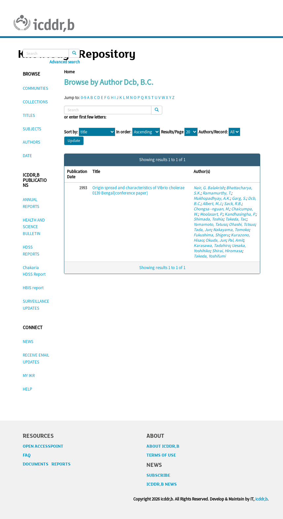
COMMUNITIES (35, 88)
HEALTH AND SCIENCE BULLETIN (34, 227)
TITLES (29, 115)
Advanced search (64, 62)
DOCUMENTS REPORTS (47, 464)
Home (69, 72)
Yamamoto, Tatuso (210, 224)
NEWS (28, 341)
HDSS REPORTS (31, 250)
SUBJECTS (32, 129)
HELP (27, 389)
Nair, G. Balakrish (209, 187)
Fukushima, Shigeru (211, 235)
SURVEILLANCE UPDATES (36, 304)
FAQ (27, 455)
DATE (27, 155)
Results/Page (172, 132)
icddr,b (261, 499)
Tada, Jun (202, 229)
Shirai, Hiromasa (227, 251)
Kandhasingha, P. (240, 214)
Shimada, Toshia (208, 219)
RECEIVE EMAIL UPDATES (36, 358)
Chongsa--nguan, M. (211, 209)
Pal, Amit (235, 240)
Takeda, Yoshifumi (210, 256)
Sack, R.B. (232, 203)
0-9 (83, 97)
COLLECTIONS (35, 102)
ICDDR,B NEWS (161, 484)
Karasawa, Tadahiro (212, 245)
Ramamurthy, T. (217, 193)
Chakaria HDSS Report (34, 271)
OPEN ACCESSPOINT (43, 446)
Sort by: (71, 132)
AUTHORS (31, 142)
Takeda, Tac (235, 219)
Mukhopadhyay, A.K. (212, 198)
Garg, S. (239, 198)
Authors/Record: (213, 132)
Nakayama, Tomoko (231, 229)
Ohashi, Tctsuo (242, 224)
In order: (123, 132)
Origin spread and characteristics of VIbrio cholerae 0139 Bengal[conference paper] (138, 190)
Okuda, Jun (215, 240)
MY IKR (29, 375)
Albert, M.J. (212, 203)
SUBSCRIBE (158, 475)
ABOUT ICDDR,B (162, 446)
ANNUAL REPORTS (31, 203)
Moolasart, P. (211, 214)
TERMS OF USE (161, 455)
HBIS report (33, 288)
